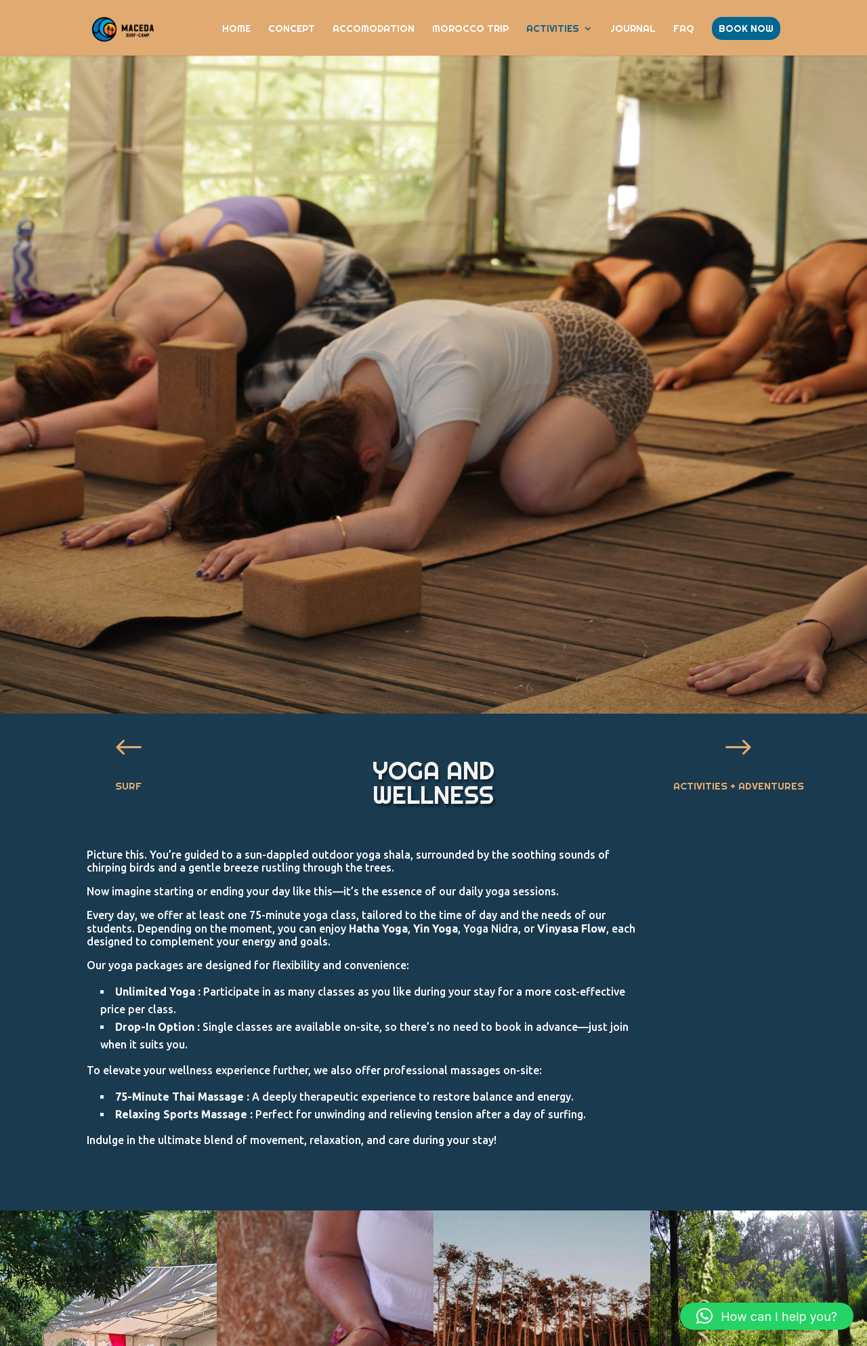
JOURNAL (633, 29)
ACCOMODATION (374, 29)
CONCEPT (291, 29)
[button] (766, 1316)
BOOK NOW (746, 28)
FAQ (683, 29)
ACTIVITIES (552, 29)
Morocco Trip (470, 29)
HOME (236, 29)
